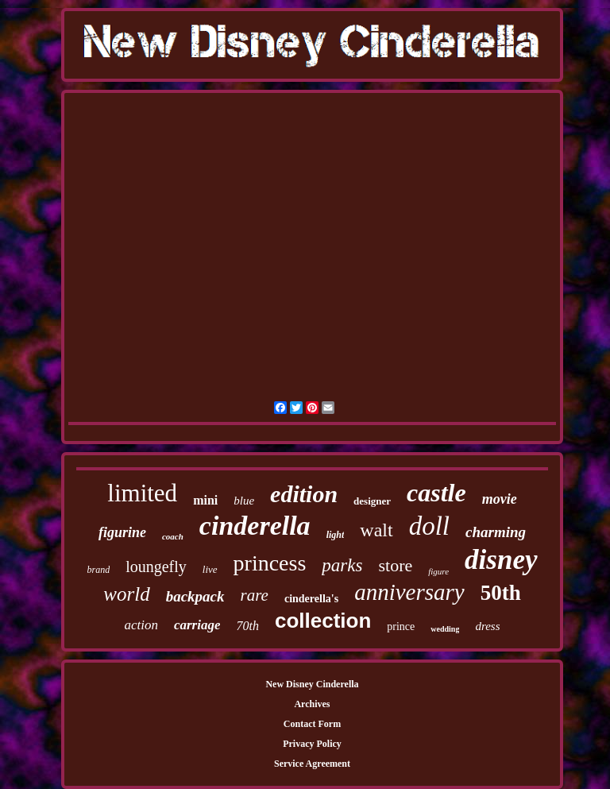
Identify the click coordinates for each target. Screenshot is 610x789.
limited (142, 493)
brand (98, 569)
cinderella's (311, 599)
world (126, 594)
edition (304, 494)
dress (487, 626)
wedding (444, 629)
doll (429, 526)
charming (495, 532)
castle (436, 492)
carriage (197, 624)
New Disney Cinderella (311, 684)
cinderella (255, 525)
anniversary (409, 592)
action (141, 624)
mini (205, 500)
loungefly (156, 566)
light (335, 534)
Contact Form (312, 723)
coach (172, 536)
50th (501, 593)
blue (244, 500)
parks (342, 565)
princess (270, 563)
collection (323, 620)
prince (401, 626)
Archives (312, 704)
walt (376, 530)
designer (372, 501)
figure (438, 571)
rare (254, 595)
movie (499, 499)
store (395, 565)
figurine (122, 532)
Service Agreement (312, 763)
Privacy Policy (312, 743)
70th (247, 625)
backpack (195, 596)
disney (501, 559)
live (210, 569)
